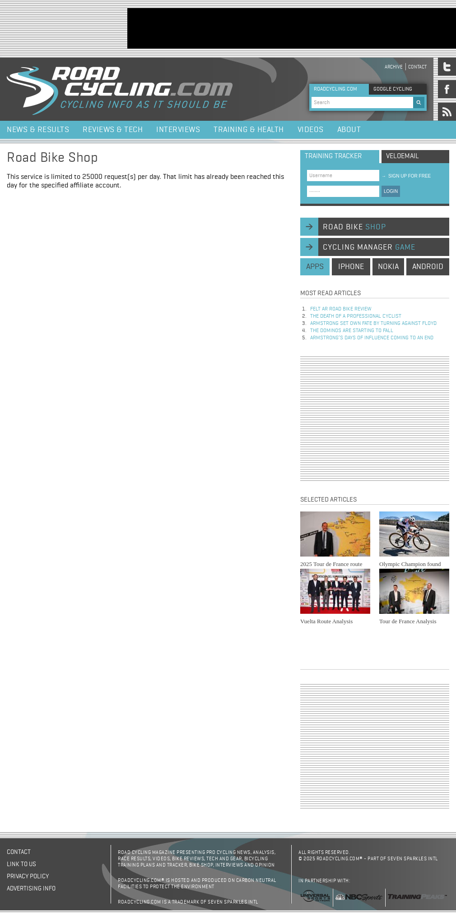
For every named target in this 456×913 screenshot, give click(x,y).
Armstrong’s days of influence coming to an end (371, 338)
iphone (351, 267)
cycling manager (369, 247)
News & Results (38, 130)
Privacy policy (28, 876)
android (427, 267)
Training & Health (249, 130)
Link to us (21, 864)
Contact (417, 66)
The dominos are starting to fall (351, 330)
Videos (311, 130)
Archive (394, 66)
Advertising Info (31, 889)
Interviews (178, 130)
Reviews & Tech (113, 130)
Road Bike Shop (52, 158)
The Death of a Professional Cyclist (355, 316)
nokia (388, 267)
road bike (354, 227)
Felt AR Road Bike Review (341, 309)
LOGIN (391, 191)
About (349, 130)
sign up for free (406, 175)
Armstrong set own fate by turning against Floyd (373, 323)
